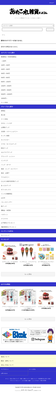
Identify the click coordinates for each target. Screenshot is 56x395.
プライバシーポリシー (15, 380)
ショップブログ (35, 380)
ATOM (44, 380)
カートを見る (32, 369)
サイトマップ (5, 235)
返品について (34, 378)
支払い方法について (14, 378)
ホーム (3, 34)
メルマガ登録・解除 (25, 380)
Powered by (28, 390)
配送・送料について (24, 378)
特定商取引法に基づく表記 (44, 378)
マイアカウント (5, 369)
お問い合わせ (4, 373)
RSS (41, 380)
